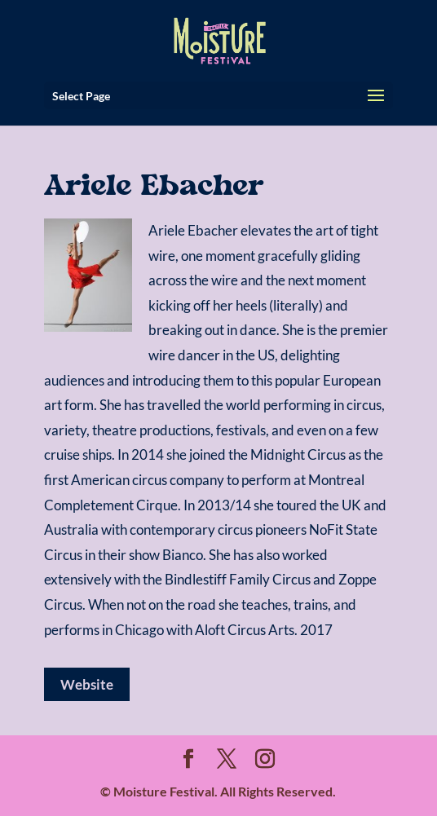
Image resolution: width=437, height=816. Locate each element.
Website (86, 684)
